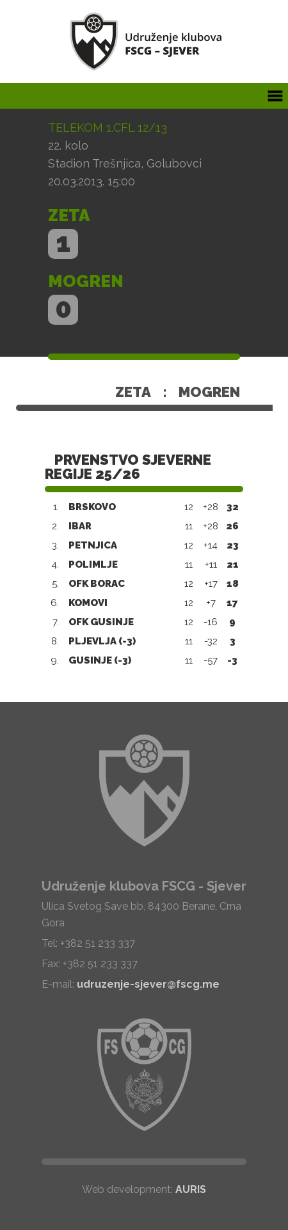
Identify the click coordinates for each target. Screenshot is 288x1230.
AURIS (190, 1189)
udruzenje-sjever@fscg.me (148, 984)
